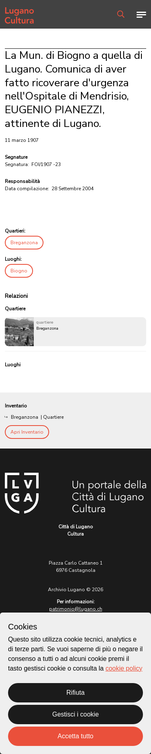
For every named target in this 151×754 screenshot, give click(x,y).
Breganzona (24, 242)
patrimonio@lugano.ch (75, 609)
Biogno (18, 271)
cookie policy (124, 668)
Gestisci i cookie (75, 714)
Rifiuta (75, 692)
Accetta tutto (75, 736)
